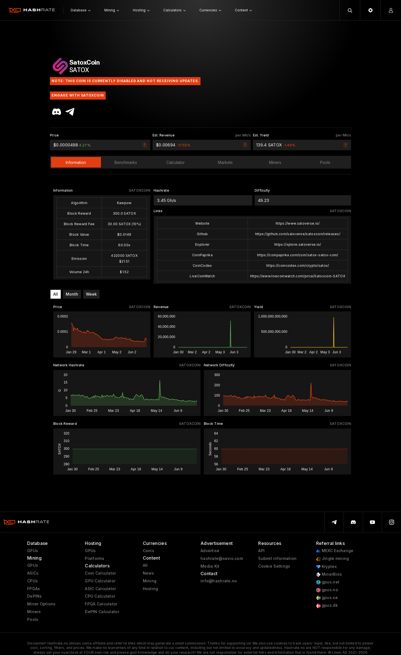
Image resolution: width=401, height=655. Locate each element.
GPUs (32, 551)
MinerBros (329, 574)
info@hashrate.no (218, 581)
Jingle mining (332, 558)
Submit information (277, 558)
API (261, 551)
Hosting (150, 589)
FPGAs (33, 589)
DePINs (34, 596)
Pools (32, 619)
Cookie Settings (274, 566)
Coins (148, 551)
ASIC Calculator (100, 589)
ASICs (33, 573)
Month (72, 294)
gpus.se (327, 597)
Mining (150, 581)
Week (91, 294)
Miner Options (41, 604)
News (148, 573)
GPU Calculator (100, 581)
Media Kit (210, 566)
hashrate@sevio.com (221, 558)
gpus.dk (327, 605)
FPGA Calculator (101, 604)
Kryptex (326, 566)
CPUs (32, 581)
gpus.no (327, 590)
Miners (34, 612)
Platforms (94, 558)
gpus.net (328, 582)
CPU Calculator (100, 596)
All (55, 294)
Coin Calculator (100, 573)
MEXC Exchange (335, 551)
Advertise (210, 551)
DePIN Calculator (102, 612)
